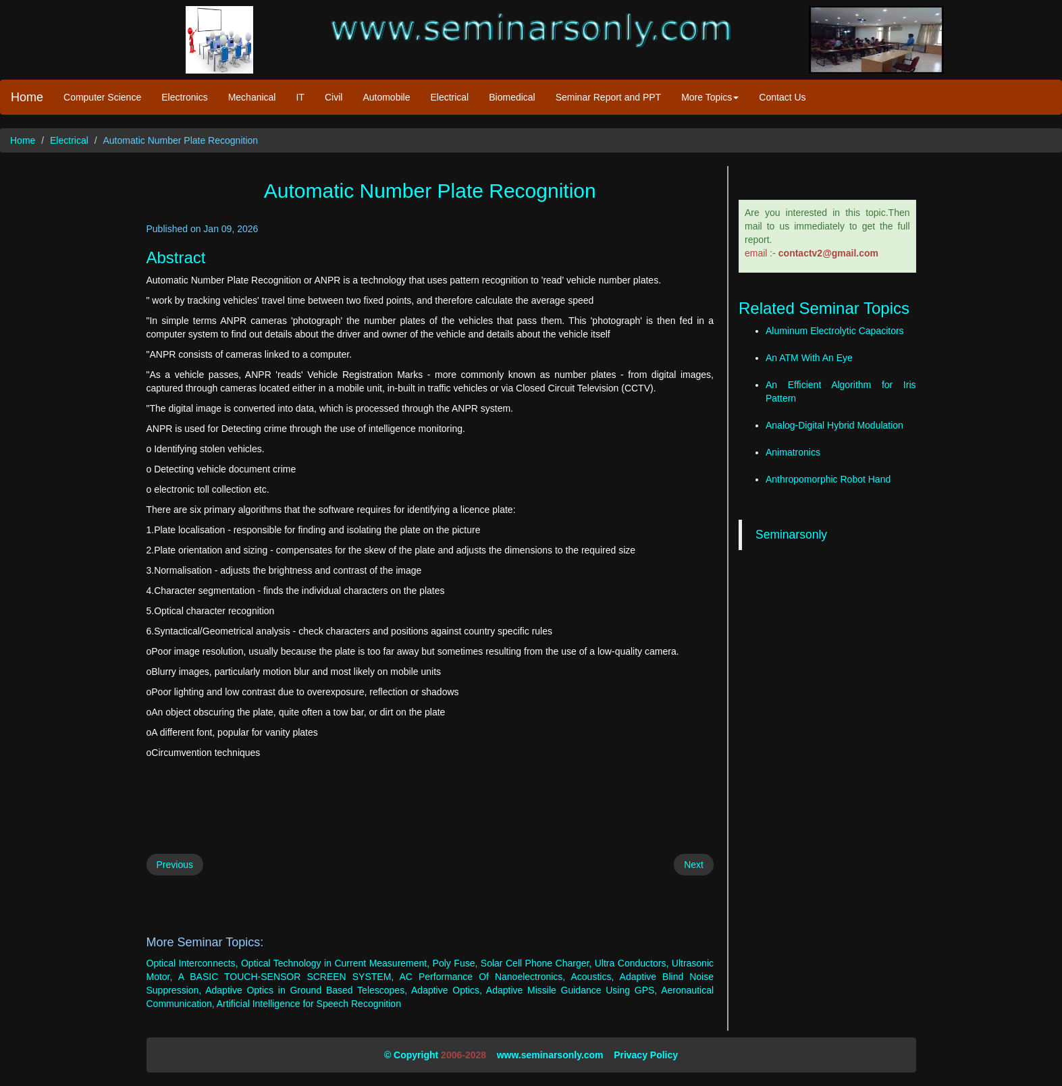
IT (300, 97)
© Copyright (411, 1055)
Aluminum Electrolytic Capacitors (835, 330)
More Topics (710, 97)
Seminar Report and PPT (608, 97)
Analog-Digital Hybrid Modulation (834, 425)
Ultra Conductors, (632, 963)
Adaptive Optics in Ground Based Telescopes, (306, 990)
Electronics (184, 97)
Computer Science (102, 97)
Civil (333, 97)
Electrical (449, 97)
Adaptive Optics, (446, 990)
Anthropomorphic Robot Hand (828, 479)
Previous (175, 864)
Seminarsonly (791, 534)
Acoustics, (592, 976)
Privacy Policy (646, 1055)
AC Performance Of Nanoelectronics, (482, 976)
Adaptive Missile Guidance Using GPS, (571, 990)
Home (27, 97)
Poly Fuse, (455, 963)
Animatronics (793, 452)
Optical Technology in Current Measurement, (335, 963)
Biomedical (512, 97)
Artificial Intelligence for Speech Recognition (309, 1003)
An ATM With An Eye (809, 357)
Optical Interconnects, (192, 963)
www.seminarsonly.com (550, 1055)
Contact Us (782, 97)
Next (693, 864)
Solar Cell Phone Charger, (536, 963)
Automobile (386, 97)
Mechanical (252, 97)
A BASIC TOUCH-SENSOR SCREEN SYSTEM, (286, 976)
